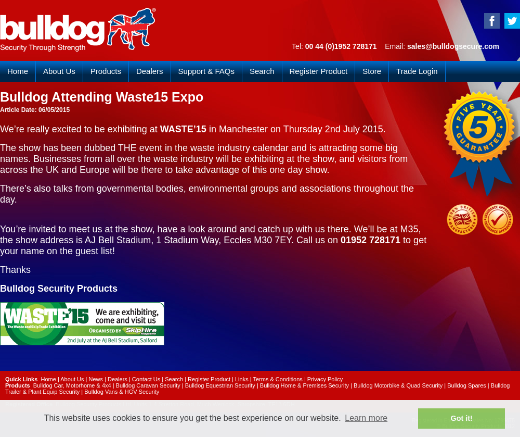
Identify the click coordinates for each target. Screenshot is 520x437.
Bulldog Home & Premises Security (304, 385)
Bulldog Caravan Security (148, 385)
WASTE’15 (183, 129)
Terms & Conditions (277, 379)
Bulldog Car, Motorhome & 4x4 (72, 385)
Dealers (149, 71)
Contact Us (146, 379)
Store (371, 71)
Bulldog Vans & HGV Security (121, 392)
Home (17, 71)
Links (242, 379)
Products (105, 71)
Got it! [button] (462, 418)
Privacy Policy (325, 379)
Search (262, 71)
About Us (59, 71)
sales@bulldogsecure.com (453, 46)
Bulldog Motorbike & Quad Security (398, 385)
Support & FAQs (206, 71)
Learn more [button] (366, 418)
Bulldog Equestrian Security (220, 385)
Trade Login (417, 71)
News (95, 379)
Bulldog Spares (466, 385)
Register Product (319, 71)
